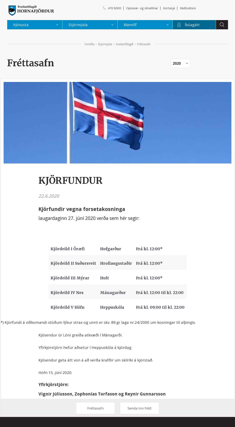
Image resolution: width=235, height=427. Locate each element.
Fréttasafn (95, 408)
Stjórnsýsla (105, 44)
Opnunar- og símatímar (142, 8)
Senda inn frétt (139, 408)
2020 (177, 63)
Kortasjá (169, 8)
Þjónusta (20, 24)
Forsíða (89, 44)
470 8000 (114, 8)
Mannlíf (130, 24)
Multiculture (188, 8)
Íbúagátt (192, 24)
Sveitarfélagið (124, 44)
